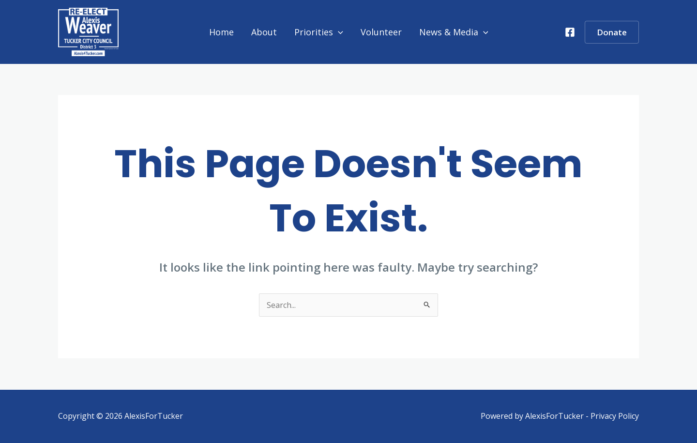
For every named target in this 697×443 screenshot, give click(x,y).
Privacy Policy (615, 416)
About (264, 32)
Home (221, 32)
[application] (338, 32)
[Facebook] (570, 32)
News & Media (453, 32)
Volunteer (381, 32)
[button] (612, 32)
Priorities (318, 32)
